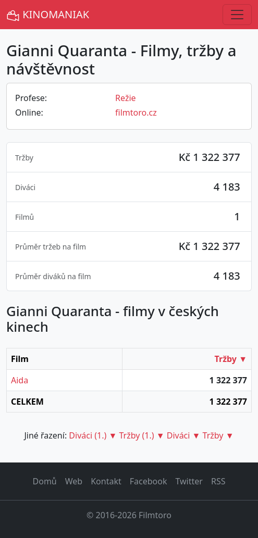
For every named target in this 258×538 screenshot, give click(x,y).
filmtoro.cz (136, 112)
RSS (218, 481)
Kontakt (106, 481)
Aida (19, 380)
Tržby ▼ (231, 359)
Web (73, 481)
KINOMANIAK (47, 14)
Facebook (148, 481)
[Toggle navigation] (237, 14)
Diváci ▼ (184, 435)
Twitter (188, 481)
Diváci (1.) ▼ (93, 435)
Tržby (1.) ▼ (141, 435)
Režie (125, 98)
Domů (45, 481)
